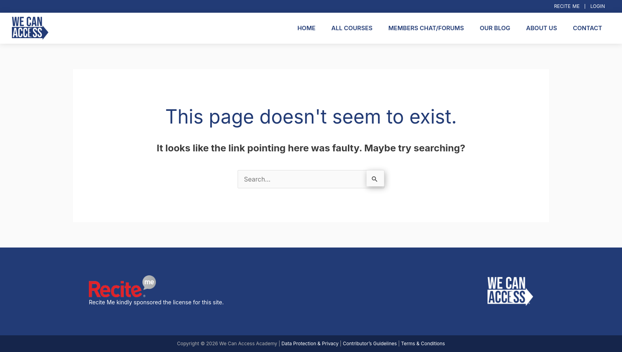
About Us (541, 28)
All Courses (351, 28)
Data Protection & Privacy (310, 343)
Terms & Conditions (423, 343)
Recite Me (567, 6)
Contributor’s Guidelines (370, 343)
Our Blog (495, 28)
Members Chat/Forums (426, 28)
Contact (587, 28)
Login (597, 6)
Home (307, 28)
